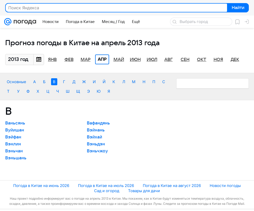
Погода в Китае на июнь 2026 (41, 185)
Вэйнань (96, 130)
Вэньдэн (96, 144)
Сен (185, 59)
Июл (152, 59)
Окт (201, 59)
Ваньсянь (15, 123)
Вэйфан (13, 137)
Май (119, 59)
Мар (85, 59)
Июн (135, 59)
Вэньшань (15, 158)
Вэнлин (13, 144)
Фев (69, 59)
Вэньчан (14, 151)
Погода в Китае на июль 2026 (106, 185)
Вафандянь (98, 123)
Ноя (218, 59)
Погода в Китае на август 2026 (172, 185)
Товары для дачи (144, 190)
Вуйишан (14, 130)
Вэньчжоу (97, 151)
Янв (52, 59)
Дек (235, 59)
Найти (237, 8)
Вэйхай (94, 137)
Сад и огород (106, 190)
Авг (168, 59)
